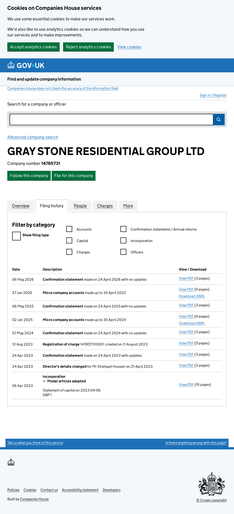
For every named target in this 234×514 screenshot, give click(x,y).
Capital (77, 241)
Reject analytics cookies (88, 46)
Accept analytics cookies (33, 46)
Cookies (30, 490)
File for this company (73, 175)
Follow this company (29, 175)
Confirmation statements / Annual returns (158, 230)
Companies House (34, 499)
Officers (131, 253)
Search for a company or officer (36, 104)
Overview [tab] (20, 205)
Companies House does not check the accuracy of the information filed (62, 88)
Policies (13, 490)
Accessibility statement (80, 490)
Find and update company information (44, 79)
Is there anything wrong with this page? (196, 443)
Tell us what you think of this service (35, 443)
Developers (111, 490)
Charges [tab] (105, 205)
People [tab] (80, 205)
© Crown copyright (211, 500)
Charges (78, 253)
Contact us (49, 490)
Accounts (79, 230)
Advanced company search (32, 137)
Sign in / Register (213, 95)
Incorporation (136, 241)
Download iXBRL (192, 296)
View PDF (186, 278)
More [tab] (128, 205)
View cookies (129, 47)
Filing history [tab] (52, 205)
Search (219, 119)
